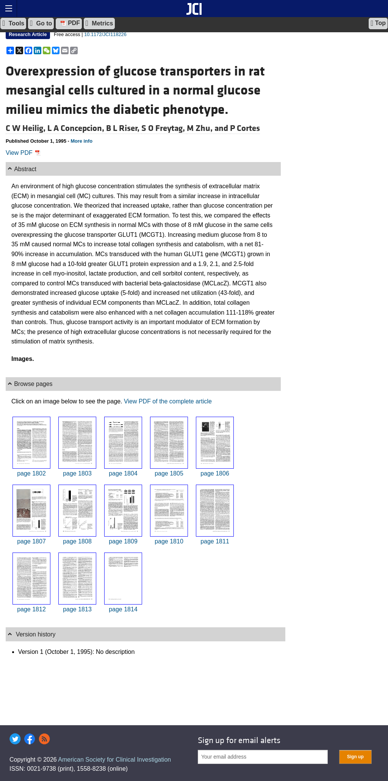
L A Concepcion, (76, 128)
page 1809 (123, 541)
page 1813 (77, 609)
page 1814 (123, 609)
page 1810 (169, 541)
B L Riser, (123, 128)
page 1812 (31, 609)
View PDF (23, 153)
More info (81, 141)
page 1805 (169, 473)
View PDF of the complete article (168, 401)
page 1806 (214, 473)
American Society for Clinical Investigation (114, 759)
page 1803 (77, 473)
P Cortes (245, 128)
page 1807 (31, 541)
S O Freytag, (164, 128)
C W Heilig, (26, 128)
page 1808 (77, 541)
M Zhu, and (208, 128)
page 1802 (31, 473)
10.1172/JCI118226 (105, 34)
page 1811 (214, 541)
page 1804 (123, 473)
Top (378, 23)
